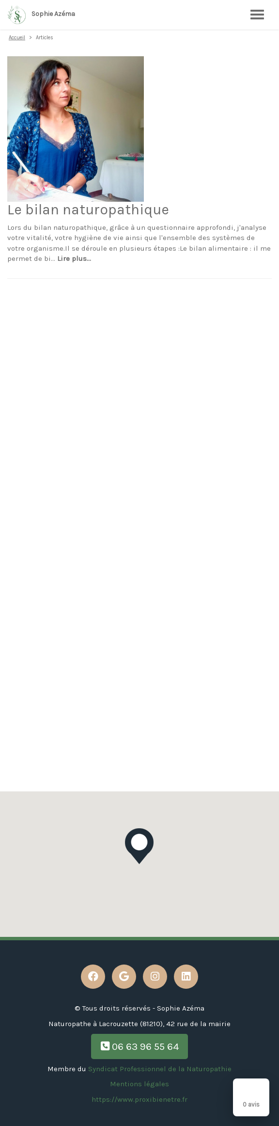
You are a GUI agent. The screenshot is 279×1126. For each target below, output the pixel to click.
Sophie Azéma (41, 14)
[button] (139, 846)
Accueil (17, 37)
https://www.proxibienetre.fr (139, 1099)
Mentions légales (139, 1083)
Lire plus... (74, 258)
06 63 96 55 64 (140, 1046)
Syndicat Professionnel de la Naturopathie (160, 1068)
